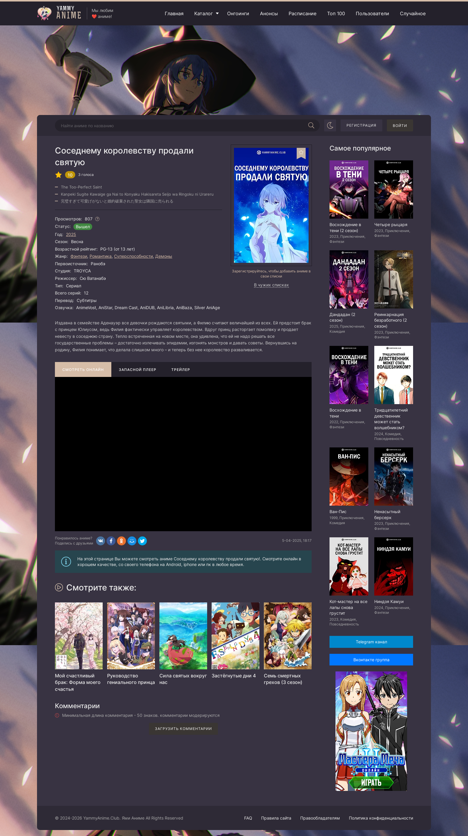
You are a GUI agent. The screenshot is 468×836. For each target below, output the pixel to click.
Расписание (302, 13)
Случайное (413, 13)
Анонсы (269, 13)
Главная (174, 13)
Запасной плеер (137, 369)
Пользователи (372, 13)
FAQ (248, 817)
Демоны (163, 256)
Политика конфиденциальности (381, 817)
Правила (276, 817)
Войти (400, 125)
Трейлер (180, 369)
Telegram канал (371, 641)
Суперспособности (133, 256)
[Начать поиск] (311, 125)
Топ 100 (336, 13)
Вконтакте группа (371, 659)
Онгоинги (238, 13)
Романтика (101, 256)
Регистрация (361, 125)
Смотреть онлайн (83, 369)
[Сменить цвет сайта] (330, 125)
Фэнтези (78, 256)
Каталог (203, 13)
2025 (71, 234)
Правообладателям (320, 817)
